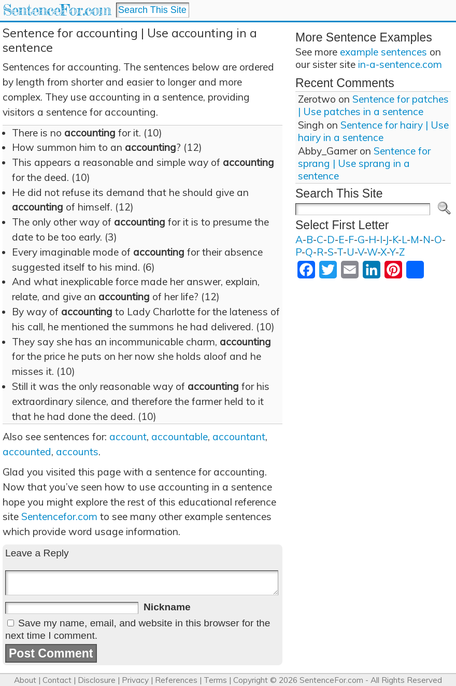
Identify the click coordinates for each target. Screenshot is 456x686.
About (25, 680)
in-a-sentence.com (400, 64)
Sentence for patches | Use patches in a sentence (373, 105)
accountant (238, 436)
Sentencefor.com (59, 516)
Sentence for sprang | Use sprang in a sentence (364, 163)
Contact (57, 680)
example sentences (383, 52)
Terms (215, 680)
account (128, 436)
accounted (27, 451)
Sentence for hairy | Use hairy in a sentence (373, 131)
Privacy (135, 680)
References (176, 680)
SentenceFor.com (57, 10)
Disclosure (97, 680)
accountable (179, 436)
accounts (77, 451)
